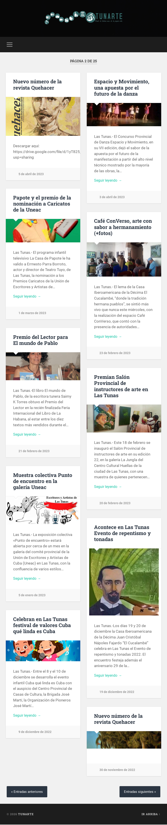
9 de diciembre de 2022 (35, 733)
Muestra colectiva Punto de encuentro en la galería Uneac (42, 481)
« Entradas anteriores (27, 792)
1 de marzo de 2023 (32, 314)
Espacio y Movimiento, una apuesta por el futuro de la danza (121, 87)
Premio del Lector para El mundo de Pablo (40, 340)
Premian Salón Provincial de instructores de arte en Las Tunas (121, 386)
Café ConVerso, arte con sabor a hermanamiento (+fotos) (123, 227)
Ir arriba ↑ (151, 814)
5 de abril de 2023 (31, 174)
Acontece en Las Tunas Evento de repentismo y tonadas (122, 533)
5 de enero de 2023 (32, 596)
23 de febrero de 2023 (114, 354)
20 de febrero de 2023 (114, 504)
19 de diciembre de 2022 (116, 693)
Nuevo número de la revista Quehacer (37, 84)
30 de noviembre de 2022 (117, 770)
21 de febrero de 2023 (34, 452)
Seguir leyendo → (109, 180)
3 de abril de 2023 (112, 197)
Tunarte (26, 814)
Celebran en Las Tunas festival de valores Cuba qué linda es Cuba (42, 625)
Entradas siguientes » (139, 792)
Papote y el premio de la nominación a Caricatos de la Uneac (42, 203)
